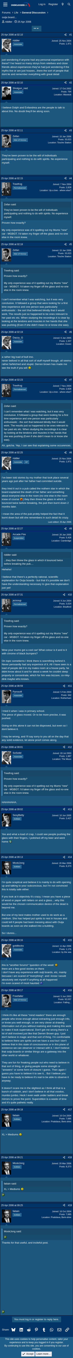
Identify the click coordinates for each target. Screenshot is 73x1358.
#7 (70, 379)
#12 (70, 747)
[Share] (65, 35)
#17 (70, 1109)
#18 (70, 1157)
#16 (70, 990)
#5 (70, 244)
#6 (70, 332)
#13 (70, 809)
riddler (8, 21)
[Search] (69, 4)
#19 (70, 1205)
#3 (70, 130)
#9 (70, 528)
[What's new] (63, 4)
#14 (70, 857)
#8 (70, 452)
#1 (70, 34)
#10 (70, 594)
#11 (70, 686)
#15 (70, 940)
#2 (70, 82)
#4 (70, 178)
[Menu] (5, 4)
